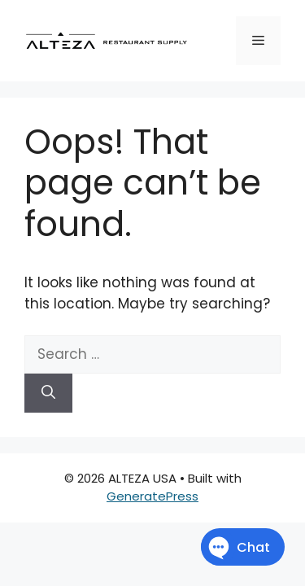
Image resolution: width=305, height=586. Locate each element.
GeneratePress (152, 496)
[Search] (48, 393)
